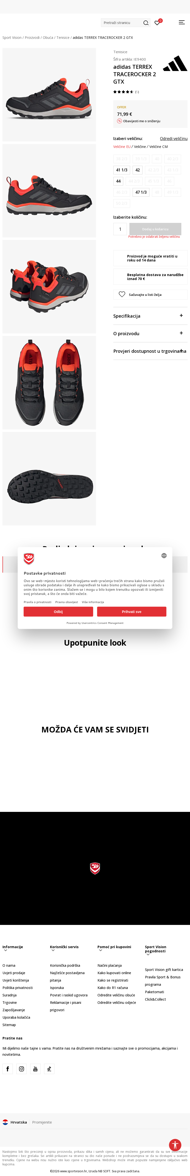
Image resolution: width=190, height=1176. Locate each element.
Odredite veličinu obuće (116, 995)
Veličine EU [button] (122, 147)
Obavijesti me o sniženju (141, 121)
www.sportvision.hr (73, 1171)
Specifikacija (148, 315)
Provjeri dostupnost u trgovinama (150, 350)
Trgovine (9, 1002)
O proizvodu (148, 333)
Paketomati (154, 991)
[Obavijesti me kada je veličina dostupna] (121, 159)
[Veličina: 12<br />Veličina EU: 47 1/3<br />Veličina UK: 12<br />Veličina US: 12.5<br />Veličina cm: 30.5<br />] (141, 192)
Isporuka (57, 987)
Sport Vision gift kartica (164, 969)
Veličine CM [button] (158, 147)
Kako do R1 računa (112, 987)
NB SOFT (104, 1171)
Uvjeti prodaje (13, 972)
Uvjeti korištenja (15, 980)
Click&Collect (155, 999)
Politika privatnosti (17, 987)
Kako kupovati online (114, 972)
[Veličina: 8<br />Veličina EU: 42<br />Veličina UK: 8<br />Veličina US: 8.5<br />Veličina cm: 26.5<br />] (137, 170)
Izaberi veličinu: (128, 138)
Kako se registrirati (112, 980)
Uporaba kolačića (16, 1017)
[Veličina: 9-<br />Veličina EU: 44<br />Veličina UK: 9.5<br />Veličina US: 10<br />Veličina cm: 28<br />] (118, 181)
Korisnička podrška (65, 965)
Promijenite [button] (42, 1122)
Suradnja (9, 995)
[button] (125, 22)
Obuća (48, 37)
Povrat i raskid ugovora (69, 995)
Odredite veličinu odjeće (116, 1002)
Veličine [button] (140, 147)
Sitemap (9, 1024)
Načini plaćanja (109, 965)
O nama (8, 965)
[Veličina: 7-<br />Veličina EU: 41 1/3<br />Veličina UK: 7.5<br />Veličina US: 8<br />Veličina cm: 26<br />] (121, 170)
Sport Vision (12, 37)
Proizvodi (32, 37)
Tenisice (63, 37)
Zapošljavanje (13, 1010)
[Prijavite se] (157, 22)
